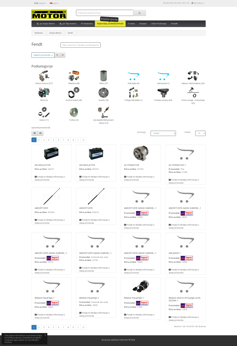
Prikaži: (188, 132)
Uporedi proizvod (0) (40, 127)
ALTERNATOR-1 (177, 164)
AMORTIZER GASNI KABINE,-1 (140, 207)
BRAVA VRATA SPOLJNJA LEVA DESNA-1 (184, 299)
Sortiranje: (141, 132)
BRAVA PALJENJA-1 (45, 297)
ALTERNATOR (131, 164)
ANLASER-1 (175, 252)
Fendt (70, 33)
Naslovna (39, 33)
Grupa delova (55, 33)
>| (83, 140)
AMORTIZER (41, 207)
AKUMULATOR (42, 164)
